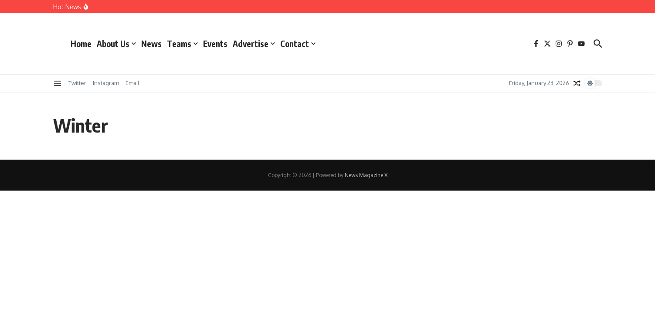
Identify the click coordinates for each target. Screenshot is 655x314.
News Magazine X (366, 175)
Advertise (254, 43)
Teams (182, 43)
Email (132, 82)
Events (215, 43)
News (151, 43)
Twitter (77, 82)
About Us (116, 43)
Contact (298, 43)
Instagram (106, 82)
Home (81, 43)
